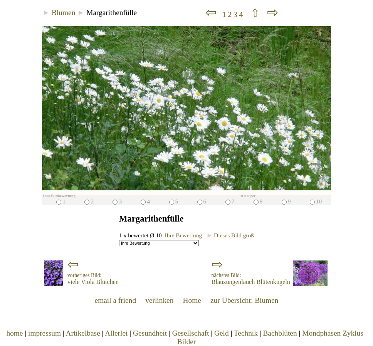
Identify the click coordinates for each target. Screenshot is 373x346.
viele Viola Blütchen (93, 279)
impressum (44, 333)
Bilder (186, 342)
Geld (221, 333)
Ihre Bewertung (183, 235)
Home (192, 300)
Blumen (63, 12)
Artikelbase (83, 333)
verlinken (159, 300)
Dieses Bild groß (230, 235)
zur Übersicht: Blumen (244, 300)
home (14, 333)
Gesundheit (150, 333)
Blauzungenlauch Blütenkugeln (251, 279)
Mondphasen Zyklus (332, 333)
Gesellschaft (190, 333)
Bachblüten (280, 333)
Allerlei (116, 333)
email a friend (115, 300)
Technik (246, 333)
